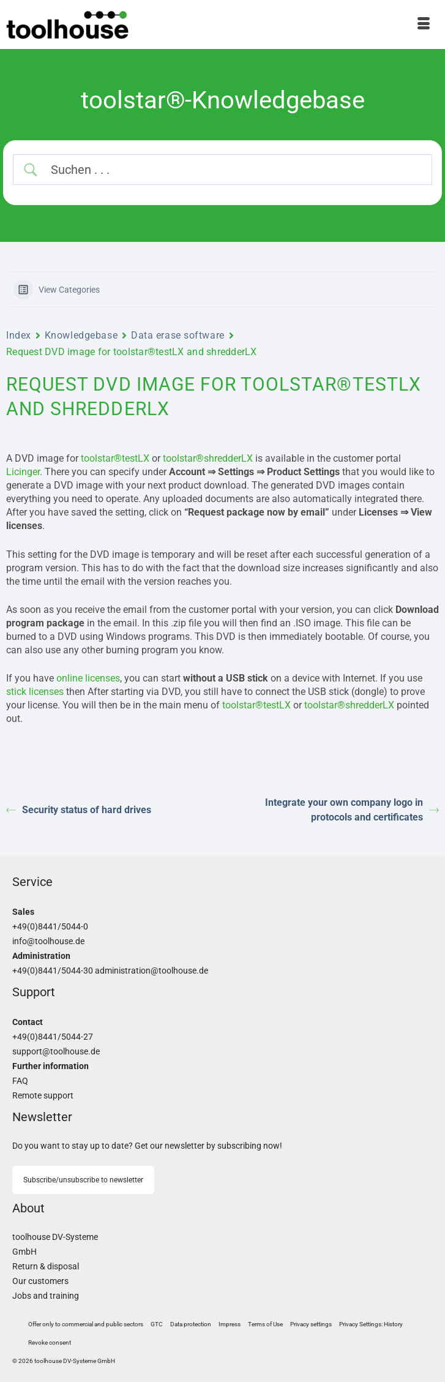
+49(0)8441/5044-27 (52, 1037)
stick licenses (35, 691)
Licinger (23, 472)
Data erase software (178, 335)
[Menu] (423, 24)
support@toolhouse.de (56, 1051)
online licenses (88, 678)
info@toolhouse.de (48, 941)
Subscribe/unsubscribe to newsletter (83, 1180)
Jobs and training (45, 1296)
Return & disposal (45, 1266)
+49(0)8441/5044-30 (52, 971)
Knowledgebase (81, 335)
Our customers (40, 1281)
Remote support (42, 1096)
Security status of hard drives (78, 810)
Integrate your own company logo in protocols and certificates (352, 810)
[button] (310, 1324)
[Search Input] (233, 169)
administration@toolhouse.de (151, 971)
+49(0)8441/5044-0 (50, 927)
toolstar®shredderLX (208, 458)
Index (18, 335)
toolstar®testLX (115, 458)
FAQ (20, 1081)
